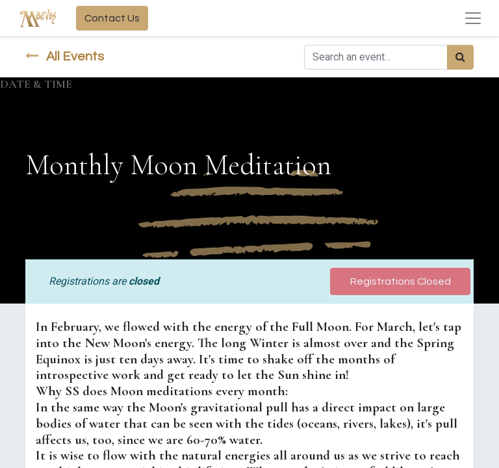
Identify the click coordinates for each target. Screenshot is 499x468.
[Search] (460, 57)
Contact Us (112, 18)
